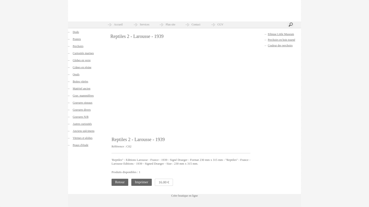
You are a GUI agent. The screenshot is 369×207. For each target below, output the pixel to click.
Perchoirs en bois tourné (281, 39)
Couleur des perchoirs (280, 45)
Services (144, 24)
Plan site (170, 24)
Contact (196, 24)
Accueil (118, 24)
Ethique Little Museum (281, 34)
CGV (220, 24)
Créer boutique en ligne (184, 195)
